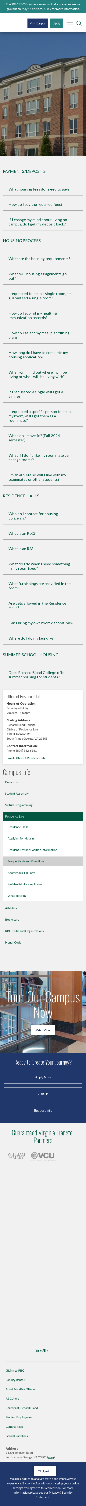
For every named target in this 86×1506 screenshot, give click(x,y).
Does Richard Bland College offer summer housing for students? (37, 674)
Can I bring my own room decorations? (41, 623)
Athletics (11, 908)
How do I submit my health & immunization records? (33, 315)
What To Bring (17, 895)
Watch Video (43, 1030)
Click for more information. (62, 9)
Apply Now (43, 1077)
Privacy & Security (61, 1492)
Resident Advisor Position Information (32, 850)
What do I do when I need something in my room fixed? (39, 566)
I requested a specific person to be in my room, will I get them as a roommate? (40, 416)
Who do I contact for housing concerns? (33, 515)
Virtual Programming (19, 805)
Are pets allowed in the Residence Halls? (37, 605)
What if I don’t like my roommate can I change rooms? (40, 457)
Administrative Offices (20, 1389)
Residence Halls (18, 827)
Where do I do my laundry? (31, 638)
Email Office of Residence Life (26, 758)
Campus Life (16, 772)
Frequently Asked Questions (26, 861)
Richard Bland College (12, 24)
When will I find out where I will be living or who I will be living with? (38, 374)
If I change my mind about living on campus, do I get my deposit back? (38, 221)
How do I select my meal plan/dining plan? (39, 335)
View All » (41, 1350)
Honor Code (13, 942)
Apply (56, 23)
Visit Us (43, 1094)
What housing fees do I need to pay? (39, 189)
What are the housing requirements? (39, 258)
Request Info (43, 1110)
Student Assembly (17, 793)
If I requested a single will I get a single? (36, 394)
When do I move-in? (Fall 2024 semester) (34, 437)
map (51, 1457)
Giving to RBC (15, 1370)
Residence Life (14, 816)
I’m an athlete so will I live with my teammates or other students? (37, 477)
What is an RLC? (22, 533)
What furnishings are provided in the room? (40, 585)
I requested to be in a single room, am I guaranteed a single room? (41, 295)
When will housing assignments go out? (38, 276)
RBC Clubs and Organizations (24, 931)
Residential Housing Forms (25, 884)
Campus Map (14, 1426)
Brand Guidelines (17, 1436)
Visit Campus (38, 23)
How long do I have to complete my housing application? (38, 354)
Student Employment (19, 1417)
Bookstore (12, 782)
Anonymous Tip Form (21, 872)
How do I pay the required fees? (35, 204)
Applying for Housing (21, 838)
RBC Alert (12, 1398)
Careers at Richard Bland (22, 1408)
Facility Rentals (16, 1380)
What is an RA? (21, 548)
